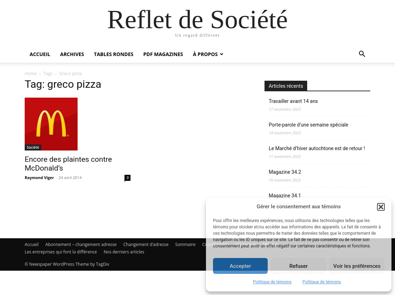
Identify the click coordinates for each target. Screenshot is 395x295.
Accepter (240, 266)
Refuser (298, 266)
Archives (72, 54)
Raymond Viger (39, 230)
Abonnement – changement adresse (80, 269)
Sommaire (185, 269)
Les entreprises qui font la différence (61, 276)
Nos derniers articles (124, 276)
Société (33, 200)
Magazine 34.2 (285, 172)
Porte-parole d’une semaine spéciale (308, 125)
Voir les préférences (357, 266)
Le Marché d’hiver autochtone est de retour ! (317, 148)
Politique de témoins (272, 281)
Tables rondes (113, 54)
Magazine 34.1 (285, 195)
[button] (380, 206)
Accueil (40, 54)
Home (31, 73)
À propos (205, 54)
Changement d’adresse (146, 269)
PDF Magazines (163, 54)
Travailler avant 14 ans (293, 101)
